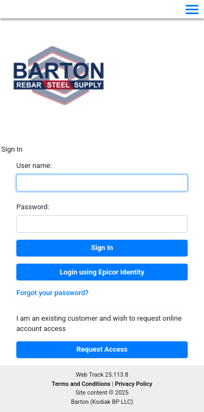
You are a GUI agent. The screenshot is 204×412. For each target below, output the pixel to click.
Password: (33, 207)
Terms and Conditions (82, 384)
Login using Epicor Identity (102, 272)
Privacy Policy (133, 384)
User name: (34, 165)
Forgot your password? (52, 293)
